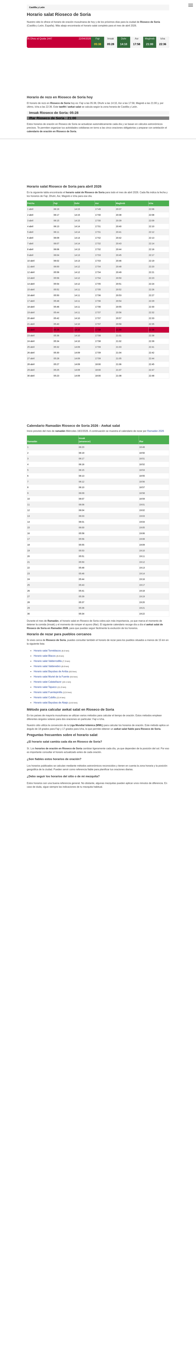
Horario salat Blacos (45, 656)
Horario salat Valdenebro (47, 666)
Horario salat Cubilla (45, 697)
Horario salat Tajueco (45, 687)
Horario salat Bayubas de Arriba (51, 671)
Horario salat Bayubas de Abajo (51, 702)
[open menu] (190, 5)
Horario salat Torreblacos (47, 650)
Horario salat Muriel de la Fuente (51, 676)
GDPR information (37, 802)
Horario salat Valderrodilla (48, 661)
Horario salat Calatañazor (47, 682)
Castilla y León (37, 7)
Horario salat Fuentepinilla (48, 692)
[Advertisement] (98, 74)
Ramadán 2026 (155, 431)
